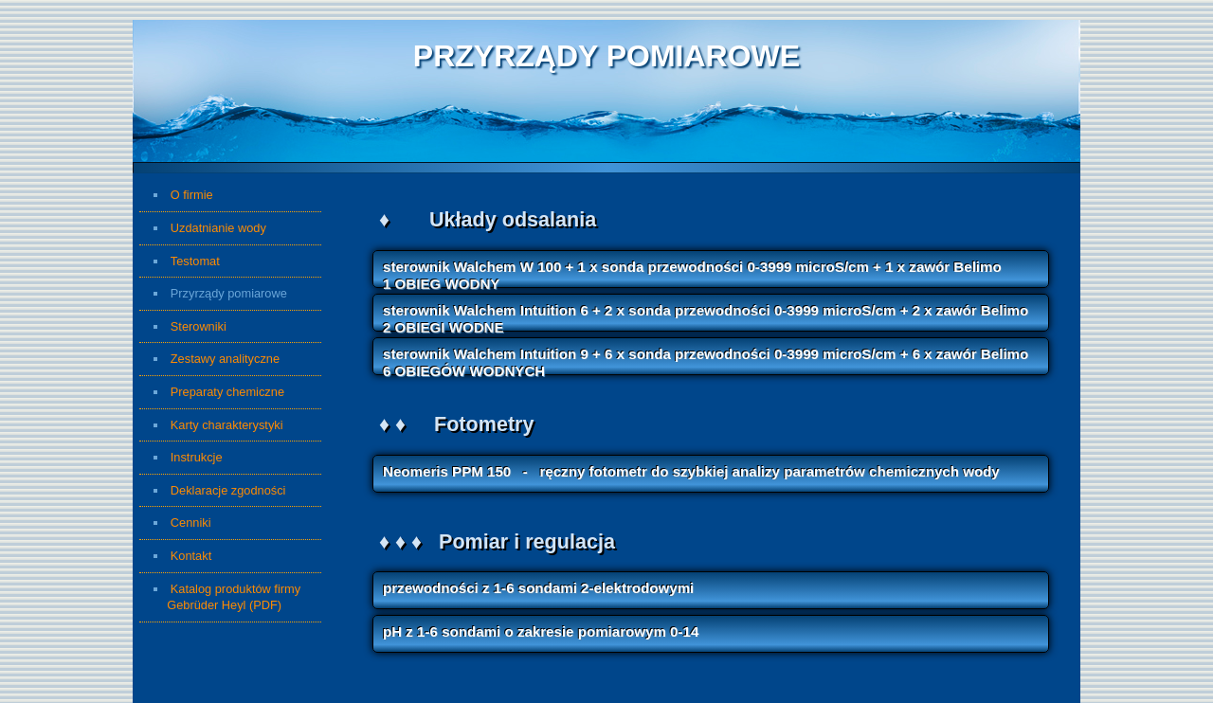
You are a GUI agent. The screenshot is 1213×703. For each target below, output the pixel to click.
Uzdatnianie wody (218, 228)
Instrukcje (197, 457)
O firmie (192, 195)
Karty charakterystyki (227, 425)
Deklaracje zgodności (228, 490)
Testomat (195, 261)
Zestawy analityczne (225, 359)
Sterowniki (198, 326)
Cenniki (221, 522)
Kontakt (191, 556)
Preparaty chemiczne (227, 392)
